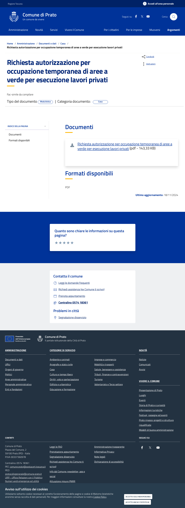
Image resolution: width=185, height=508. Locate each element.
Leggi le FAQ (56, 447)
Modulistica (45, 101)
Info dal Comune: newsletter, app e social (67, 474)
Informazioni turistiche (150, 410)
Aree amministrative (15, 379)
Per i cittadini (111, 30)
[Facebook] (135, 17)
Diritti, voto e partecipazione (64, 379)
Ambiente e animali (60, 359)
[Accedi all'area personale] (158, 3)
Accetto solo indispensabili (138, 496)
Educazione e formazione (62, 389)
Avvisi (142, 369)
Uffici (7, 364)
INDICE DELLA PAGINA (27, 126)
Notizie (142, 359)
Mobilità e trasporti (104, 364)
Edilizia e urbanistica (60, 384)
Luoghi (142, 395)
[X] (141, 17)
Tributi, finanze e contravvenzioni (111, 374)
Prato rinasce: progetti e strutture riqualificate (156, 422)
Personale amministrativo (18, 384)
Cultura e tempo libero (61, 374)
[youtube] (147, 17)
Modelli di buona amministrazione (156, 430)
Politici (8, 374)
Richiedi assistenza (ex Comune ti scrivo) (67, 464)
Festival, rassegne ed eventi (153, 415)
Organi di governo (14, 369)
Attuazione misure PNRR (62, 481)
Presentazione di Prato (150, 390)
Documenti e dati (47, 43)
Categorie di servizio (62, 350)
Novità (143, 350)
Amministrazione (26, 43)
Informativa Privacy (104, 452)
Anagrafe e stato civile (61, 364)
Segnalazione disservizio (62, 456)
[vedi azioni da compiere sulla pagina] (148, 64)
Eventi (142, 400)
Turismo (98, 379)
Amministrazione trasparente (109, 447)
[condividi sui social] (147, 56)
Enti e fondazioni (13, 389)
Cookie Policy (99, 496)
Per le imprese (134, 30)
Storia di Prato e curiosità (152, 405)
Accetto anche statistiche (137, 502)
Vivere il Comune (149, 381)
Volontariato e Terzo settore (108, 384)
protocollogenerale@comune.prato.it (23, 474)
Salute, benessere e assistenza (110, 369)
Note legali (99, 456)
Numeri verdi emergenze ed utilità (22, 481)
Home (10, 43)
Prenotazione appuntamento (64, 452)
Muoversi (154, 30)
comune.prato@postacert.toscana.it (28, 466)
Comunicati (145, 364)
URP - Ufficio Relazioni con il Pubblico (23, 477)
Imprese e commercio (105, 359)
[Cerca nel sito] (173, 16)
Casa (62, 43)
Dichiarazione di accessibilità (108, 461)
